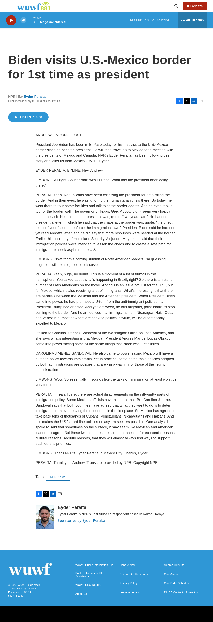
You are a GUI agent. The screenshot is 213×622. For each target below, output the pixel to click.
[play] (11, 20)
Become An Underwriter (135, 574)
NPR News (57, 477)
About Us (81, 593)
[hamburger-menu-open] (10, 6)
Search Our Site (174, 565)
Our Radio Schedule (177, 583)
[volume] (23, 20)
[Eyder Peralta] (45, 517)
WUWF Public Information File (94, 565)
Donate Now (127, 565)
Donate (196, 6)
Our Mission (171, 574)
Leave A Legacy (130, 592)
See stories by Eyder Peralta (81, 520)
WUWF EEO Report (88, 584)
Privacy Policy (128, 583)
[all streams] (192, 20)
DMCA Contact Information (181, 592)
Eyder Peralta (35, 97)
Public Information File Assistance (89, 575)
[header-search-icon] (176, 6)
